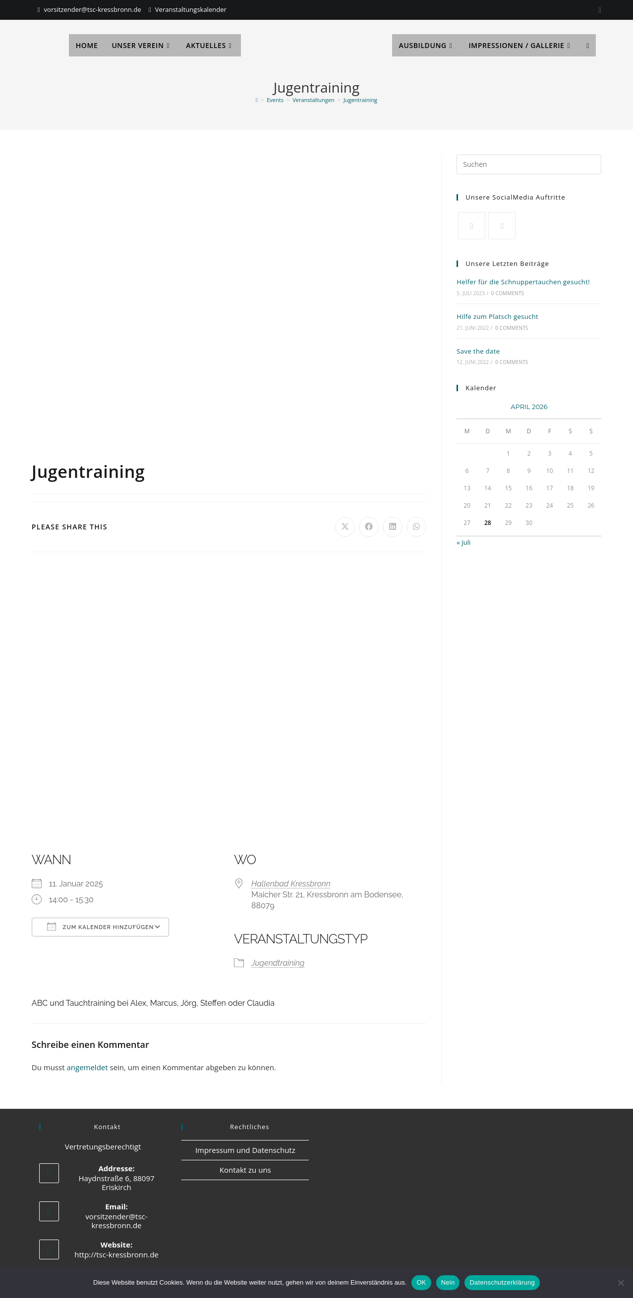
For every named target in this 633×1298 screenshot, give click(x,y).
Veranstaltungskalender (191, 9)
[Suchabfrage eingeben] (529, 164)
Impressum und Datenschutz (245, 1150)
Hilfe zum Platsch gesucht (497, 316)
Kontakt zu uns (245, 1170)
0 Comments (507, 293)
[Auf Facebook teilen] (369, 527)
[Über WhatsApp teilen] (416, 527)
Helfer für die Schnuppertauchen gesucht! (523, 281)
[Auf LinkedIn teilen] (393, 527)
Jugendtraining (277, 963)
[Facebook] (502, 225)
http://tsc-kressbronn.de (116, 1254)
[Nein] (621, 1283)
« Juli (463, 542)
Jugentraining (360, 100)
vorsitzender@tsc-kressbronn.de (92, 9)
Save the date (478, 351)
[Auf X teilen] (345, 527)
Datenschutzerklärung (501, 1282)
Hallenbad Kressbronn (291, 883)
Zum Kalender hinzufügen (100, 926)
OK (421, 1282)
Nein (448, 1282)
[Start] (257, 100)
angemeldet (87, 1067)
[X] (471, 225)
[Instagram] (598, 10)
